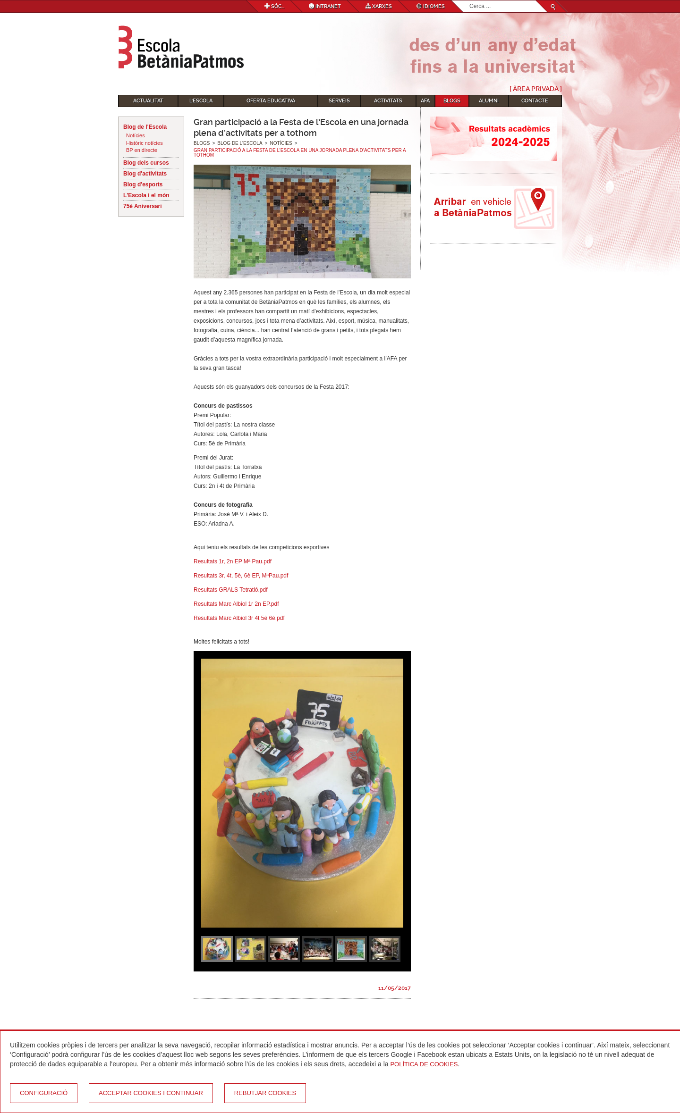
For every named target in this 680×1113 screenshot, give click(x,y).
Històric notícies (144, 143)
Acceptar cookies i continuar (151, 1092)
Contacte (534, 101)
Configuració (44, 1092)
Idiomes (430, 6)
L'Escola (200, 101)
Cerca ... (469, 0)
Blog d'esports (143, 184)
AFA (425, 101)
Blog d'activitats (145, 173)
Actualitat (148, 101)
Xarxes (379, 6)
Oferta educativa (270, 101)
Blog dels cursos (146, 162)
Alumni (489, 101)
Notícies (135, 135)
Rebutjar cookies (265, 1092)
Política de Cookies (424, 1064)
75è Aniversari (142, 206)
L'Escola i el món (146, 195)
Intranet (325, 6)
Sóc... (274, 6)
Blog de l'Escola (145, 127)
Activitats (388, 101)
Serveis (339, 101)
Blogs (451, 101)
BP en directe (141, 150)
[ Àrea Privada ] (536, 88)
